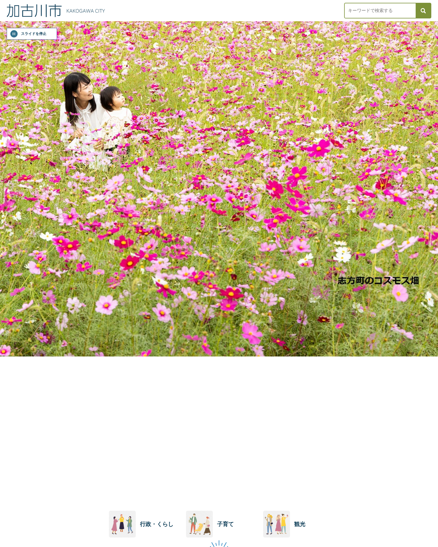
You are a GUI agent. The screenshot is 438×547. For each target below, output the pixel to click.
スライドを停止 (33, 34)
